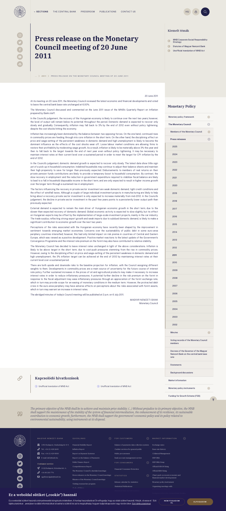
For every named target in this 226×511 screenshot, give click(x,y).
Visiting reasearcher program (83, 484)
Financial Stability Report (82, 445)
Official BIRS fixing (159, 471)
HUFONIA (156, 458)
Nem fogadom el (172, 502)
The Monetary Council (179, 124)
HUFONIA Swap (158, 462)
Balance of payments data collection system (132, 445)
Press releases (178, 139)
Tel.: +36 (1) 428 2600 (50, 449)
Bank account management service (128, 458)
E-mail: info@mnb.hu (49, 458)
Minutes (174, 332)
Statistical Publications (123, 486)
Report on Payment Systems (83, 453)
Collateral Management (161, 453)
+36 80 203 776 (47, 472)
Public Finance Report (80, 462)
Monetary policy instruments (181, 388)
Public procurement (122, 453)
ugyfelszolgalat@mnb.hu (51, 477)
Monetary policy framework (181, 117)
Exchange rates (158, 445)
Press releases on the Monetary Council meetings (91, 475)
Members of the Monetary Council (186, 132)
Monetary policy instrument (163, 482)
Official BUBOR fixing (160, 466)
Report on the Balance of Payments (86, 458)
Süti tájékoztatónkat (141, 504)
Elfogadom (200, 502)
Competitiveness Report (82, 466)
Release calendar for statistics (126, 482)
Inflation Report (78, 449)
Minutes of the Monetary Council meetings (88, 479)
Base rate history (159, 449)
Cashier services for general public (128, 449)
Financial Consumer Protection (127, 469)
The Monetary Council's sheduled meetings (89, 471)
